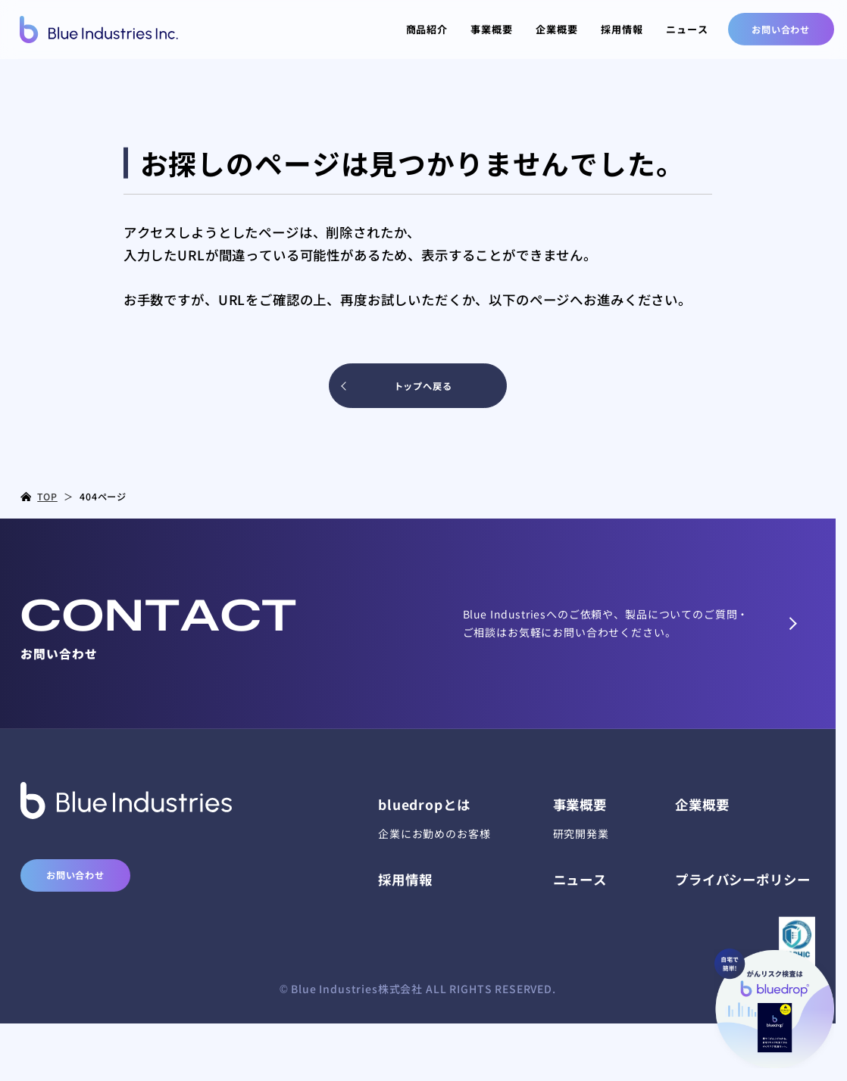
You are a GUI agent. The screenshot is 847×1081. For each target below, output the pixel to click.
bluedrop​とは (424, 804)
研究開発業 (581, 833)
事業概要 (491, 29)
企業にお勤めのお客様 (434, 833)
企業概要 (556, 29)
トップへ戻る (423, 386)
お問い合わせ (781, 29)
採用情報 (621, 29)
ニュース (687, 29)
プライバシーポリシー (742, 879)
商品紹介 (427, 29)
